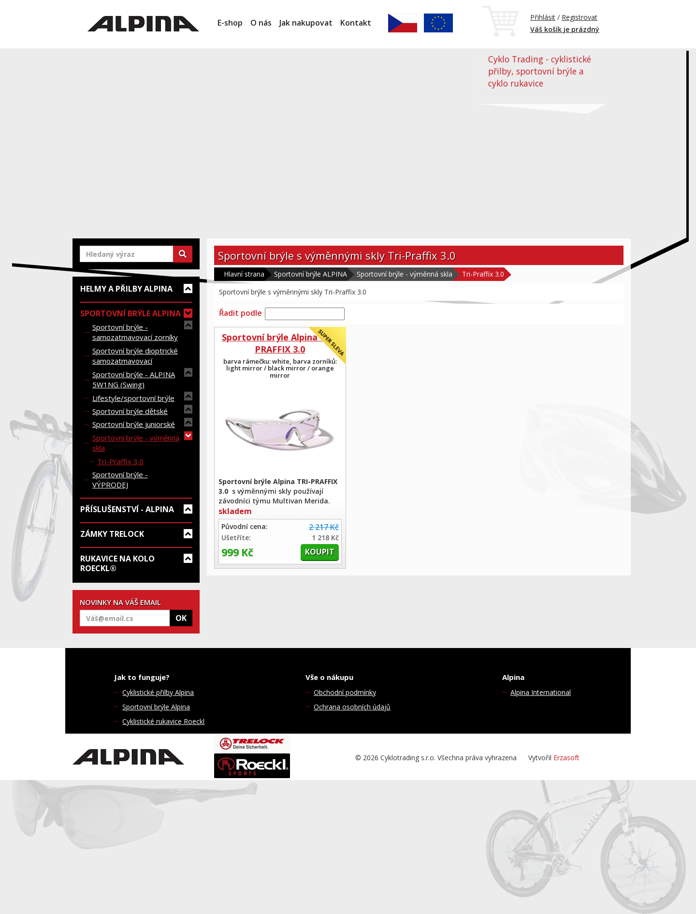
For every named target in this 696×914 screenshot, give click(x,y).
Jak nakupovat (306, 22)
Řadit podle (240, 313)
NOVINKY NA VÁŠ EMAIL (120, 602)
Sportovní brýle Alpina (156, 706)
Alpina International (540, 692)
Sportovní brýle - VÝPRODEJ (120, 479)
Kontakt (355, 22)
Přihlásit (542, 17)
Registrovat (579, 17)
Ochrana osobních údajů (352, 706)
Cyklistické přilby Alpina (158, 692)
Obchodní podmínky (345, 692)
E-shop (230, 22)
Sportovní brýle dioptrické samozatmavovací (135, 356)
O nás (261, 22)
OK (181, 618)
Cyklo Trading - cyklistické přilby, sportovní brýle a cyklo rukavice (539, 71)
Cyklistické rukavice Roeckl (163, 721)
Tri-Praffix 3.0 (120, 461)
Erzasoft (566, 757)
